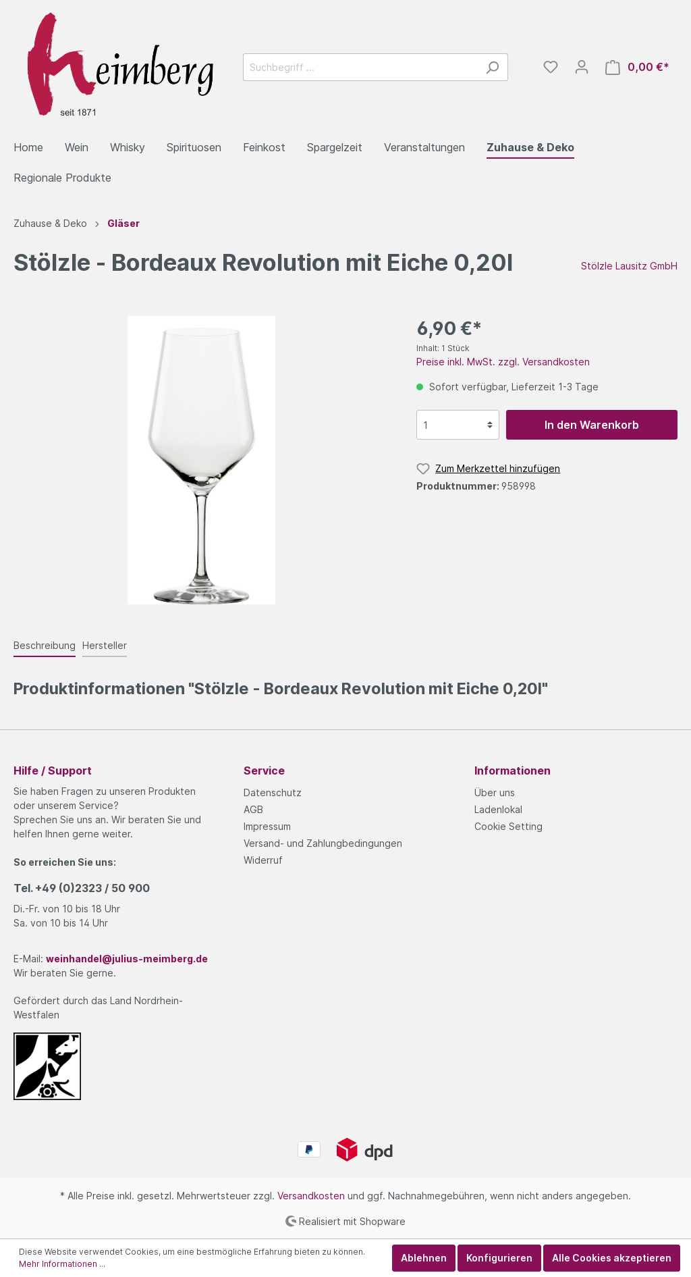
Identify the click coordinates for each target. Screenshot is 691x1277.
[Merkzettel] (550, 67)
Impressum (267, 826)
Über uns (494, 792)
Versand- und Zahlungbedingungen (323, 843)
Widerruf (263, 860)
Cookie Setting (508, 826)
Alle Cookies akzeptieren (611, 1257)
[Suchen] (492, 67)
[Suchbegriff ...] (360, 67)
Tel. (81, 888)
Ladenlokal (498, 809)
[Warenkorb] (637, 67)
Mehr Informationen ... (62, 1264)
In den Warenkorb (592, 425)
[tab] (44, 645)
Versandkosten (311, 1195)
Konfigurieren (499, 1257)
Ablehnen (424, 1257)
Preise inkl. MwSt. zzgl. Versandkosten (503, 361)
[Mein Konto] (581, 67)
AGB (253, 809)
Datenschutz (273, 792)
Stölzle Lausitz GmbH (629, 265)
